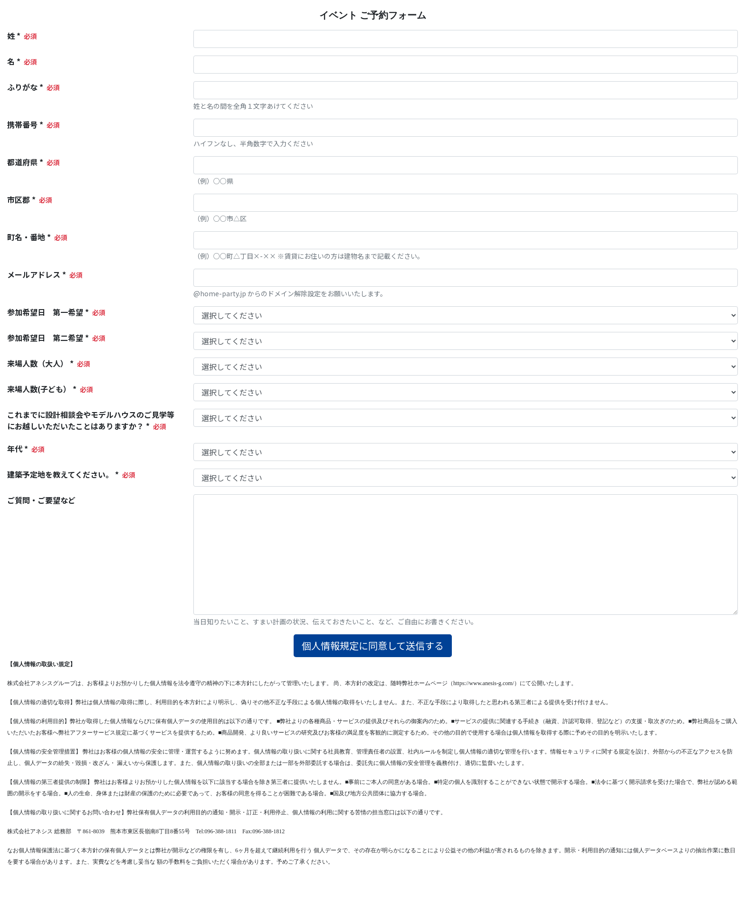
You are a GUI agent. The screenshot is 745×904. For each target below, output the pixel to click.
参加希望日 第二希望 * (48, 337)
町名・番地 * (29, 237)
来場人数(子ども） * (41, 389)
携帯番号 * (25, 124)
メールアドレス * (36, 274)
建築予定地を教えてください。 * (63, 474)
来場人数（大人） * (40, 363)
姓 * (13, 35)
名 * (13, 61)
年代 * (17, 448)
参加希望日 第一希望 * (48, 312)
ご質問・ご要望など (41, 500)
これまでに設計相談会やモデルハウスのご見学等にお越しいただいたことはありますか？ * (90, 420)
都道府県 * (25, 162)
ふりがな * (25, 87)
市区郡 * (21, 199)
